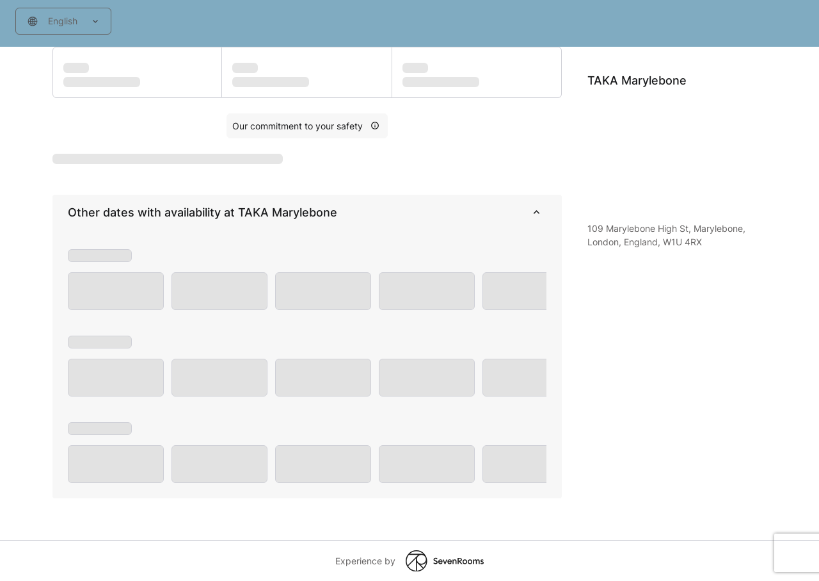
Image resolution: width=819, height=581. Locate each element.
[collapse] (536, 212)
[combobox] (63, 21)
